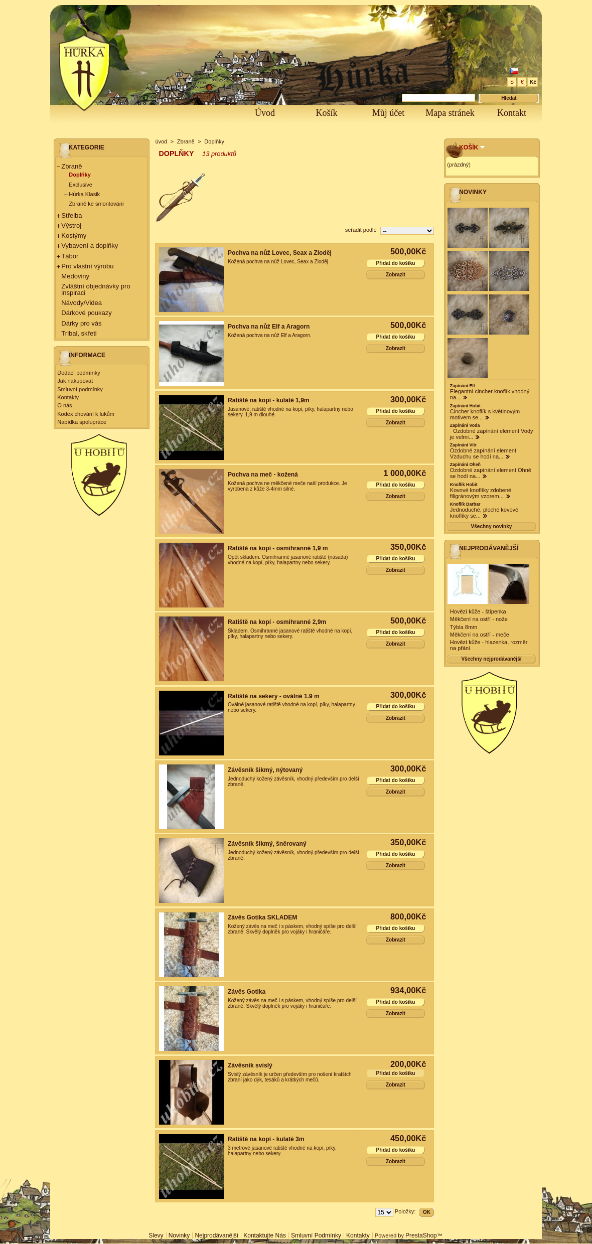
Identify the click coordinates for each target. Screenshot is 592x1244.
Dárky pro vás (81, 323)
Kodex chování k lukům (85, 414)
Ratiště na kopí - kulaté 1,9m (269, 400)
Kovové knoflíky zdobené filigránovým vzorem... (480, 493)
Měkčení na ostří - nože (479, 619)
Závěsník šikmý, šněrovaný (267, 843)
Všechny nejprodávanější (491, 659)
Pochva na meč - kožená (263, 474)
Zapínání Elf (462, 385)
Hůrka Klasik (84, 194)
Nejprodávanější (488, 548)
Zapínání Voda (465, 425)
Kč (532, 82)
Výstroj (71, 225)
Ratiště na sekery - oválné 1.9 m (274, 696)
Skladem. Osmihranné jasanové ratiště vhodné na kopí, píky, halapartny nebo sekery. (290, 633)
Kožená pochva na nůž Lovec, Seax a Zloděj (278, 261)
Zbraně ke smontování (96, 204)
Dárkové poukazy (86, 313)
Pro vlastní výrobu (87, 266)
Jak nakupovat (75, 381)
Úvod (265, 113)
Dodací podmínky (78, 373)
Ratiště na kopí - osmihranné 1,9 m (278, 548)
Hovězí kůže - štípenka (478, 611)
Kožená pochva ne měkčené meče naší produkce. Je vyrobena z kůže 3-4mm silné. (287, 486)
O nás (64, 405)
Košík (326, 113)
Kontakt (511, 113)
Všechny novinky (491, 526)
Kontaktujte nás (264, 1235)
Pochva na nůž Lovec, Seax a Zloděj (280, 252)
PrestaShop (421, 1235)
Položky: (405, 1211)
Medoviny (75, 276)
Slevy (156, 1235)
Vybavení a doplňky (89, 245)
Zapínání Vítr (463, 444)
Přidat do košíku (395, 263)
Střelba (71, 215)
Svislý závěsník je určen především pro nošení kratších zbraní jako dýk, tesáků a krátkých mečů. (290, 1076)
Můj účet (388, 113)
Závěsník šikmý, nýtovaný (265, 769)
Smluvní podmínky (79, 389)
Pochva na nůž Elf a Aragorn (269, 326)
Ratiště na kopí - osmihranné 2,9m (277, 622)
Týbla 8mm (463, 627)
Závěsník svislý (250, 1065)
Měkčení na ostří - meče (479, 635)
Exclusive (80, 185)
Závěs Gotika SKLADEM (262, 917)
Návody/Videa (81, 302)
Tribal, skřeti (78, 333)
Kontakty (68, 397)
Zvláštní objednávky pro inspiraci (95, 289)
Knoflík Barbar (465, 504)
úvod (161, 141)
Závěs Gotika (246, 991)
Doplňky (79, 175)
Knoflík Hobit (464, 484)
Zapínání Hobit (465, 405)
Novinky (473, 192)
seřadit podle (361, 230)
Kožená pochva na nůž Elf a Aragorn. (270, 335)
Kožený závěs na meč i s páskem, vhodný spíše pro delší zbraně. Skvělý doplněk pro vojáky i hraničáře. (292, 929)
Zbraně (71, 166)
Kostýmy (73, 235)
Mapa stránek (449, 113)
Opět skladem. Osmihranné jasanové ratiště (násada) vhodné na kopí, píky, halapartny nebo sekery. (288, 559)
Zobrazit (395, 274)
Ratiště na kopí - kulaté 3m (266, 1139)
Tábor (69, 256)
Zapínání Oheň (465, 464)
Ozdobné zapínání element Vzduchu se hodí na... (483, 453)
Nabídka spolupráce (81, 422)
